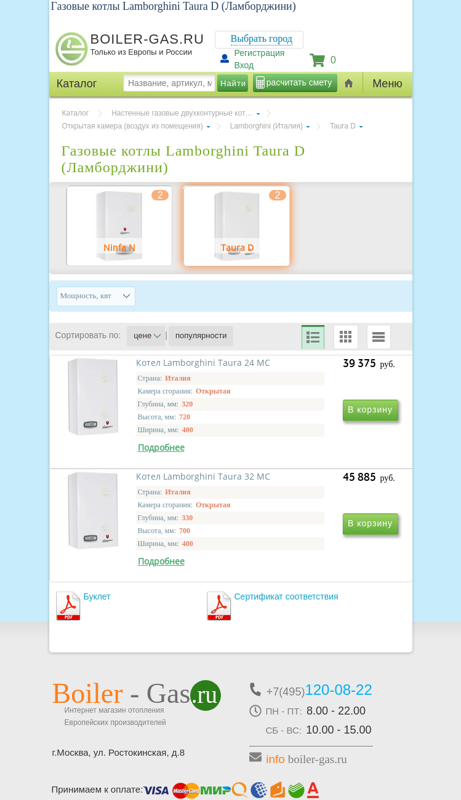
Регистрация (260, 53)
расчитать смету (299, 82)
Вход (244, 65)
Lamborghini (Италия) (266, 126)
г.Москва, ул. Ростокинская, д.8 (118, 697)
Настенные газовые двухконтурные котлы (183, 113)
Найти (233, 83)
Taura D (343, 126)
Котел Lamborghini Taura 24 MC (142, 489)
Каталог (75, 113)
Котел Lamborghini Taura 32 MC (310, 489)
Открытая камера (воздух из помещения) (132, 126)
